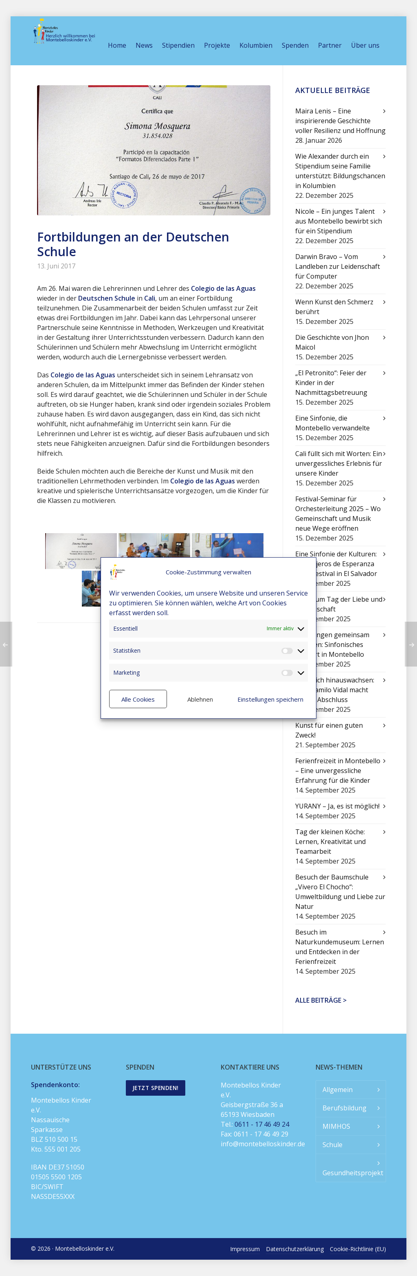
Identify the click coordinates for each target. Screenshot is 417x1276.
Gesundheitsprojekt (353, 1172)
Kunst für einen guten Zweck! (329, 730)
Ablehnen (200, 699)
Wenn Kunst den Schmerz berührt (334, 306)
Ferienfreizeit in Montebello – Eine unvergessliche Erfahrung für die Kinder (337, 770)
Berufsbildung (345, 1107)
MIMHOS (336, 1126)
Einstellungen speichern (270, 699)
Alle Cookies (138, 699)
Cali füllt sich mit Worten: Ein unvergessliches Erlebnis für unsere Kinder (338, 463)
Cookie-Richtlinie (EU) (358, 1249)
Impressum (245, 1249)
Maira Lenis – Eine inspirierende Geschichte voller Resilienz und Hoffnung (340, 120)
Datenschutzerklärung (295, 1249)
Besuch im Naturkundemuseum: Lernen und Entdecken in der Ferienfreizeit (339, 947)
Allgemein (338, 1089)
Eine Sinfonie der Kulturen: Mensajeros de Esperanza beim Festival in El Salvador (336, 563)
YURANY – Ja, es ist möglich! (337, 806)
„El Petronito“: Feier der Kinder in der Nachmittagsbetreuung (331, 382)
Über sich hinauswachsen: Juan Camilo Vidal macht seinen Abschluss (334, 690)
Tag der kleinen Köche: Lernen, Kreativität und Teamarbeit (330, 841)
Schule (332, 1144)
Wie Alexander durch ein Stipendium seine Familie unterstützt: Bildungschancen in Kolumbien (340, 171)
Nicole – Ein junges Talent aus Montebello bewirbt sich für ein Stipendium (338, 221)
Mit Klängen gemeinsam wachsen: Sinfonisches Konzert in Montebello (332, 644)
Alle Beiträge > (321, 1000)
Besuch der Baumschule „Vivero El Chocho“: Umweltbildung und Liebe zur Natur (340, 892)
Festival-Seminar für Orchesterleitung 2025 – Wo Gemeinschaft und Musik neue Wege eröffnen (338, 513)
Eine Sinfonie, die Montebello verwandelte (332, 423)
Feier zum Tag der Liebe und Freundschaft (338, 604)
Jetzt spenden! (155, 1088)
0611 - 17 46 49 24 (262, 1124)
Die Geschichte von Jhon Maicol (332, 342)
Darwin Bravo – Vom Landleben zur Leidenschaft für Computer (337, 266)
